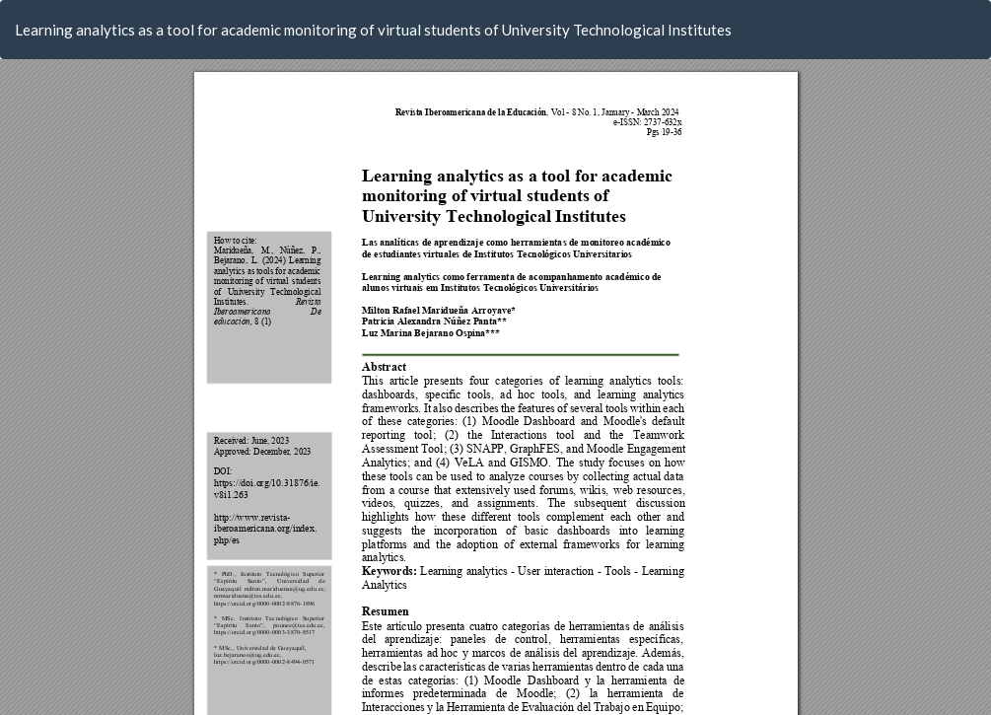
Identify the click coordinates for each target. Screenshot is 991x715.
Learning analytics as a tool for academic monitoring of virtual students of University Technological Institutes (373, 29)
